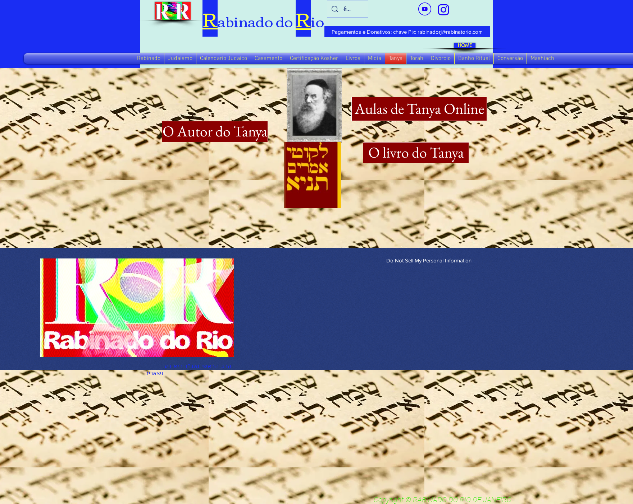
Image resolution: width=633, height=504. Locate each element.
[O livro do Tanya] (416, 152)
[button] (148, 58)
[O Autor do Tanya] (215, 131)
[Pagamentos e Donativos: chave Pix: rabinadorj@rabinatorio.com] (407, 31)
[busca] (348, 9)
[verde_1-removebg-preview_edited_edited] (443, 10)
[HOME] (464, 45)
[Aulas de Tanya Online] (419, 109)
